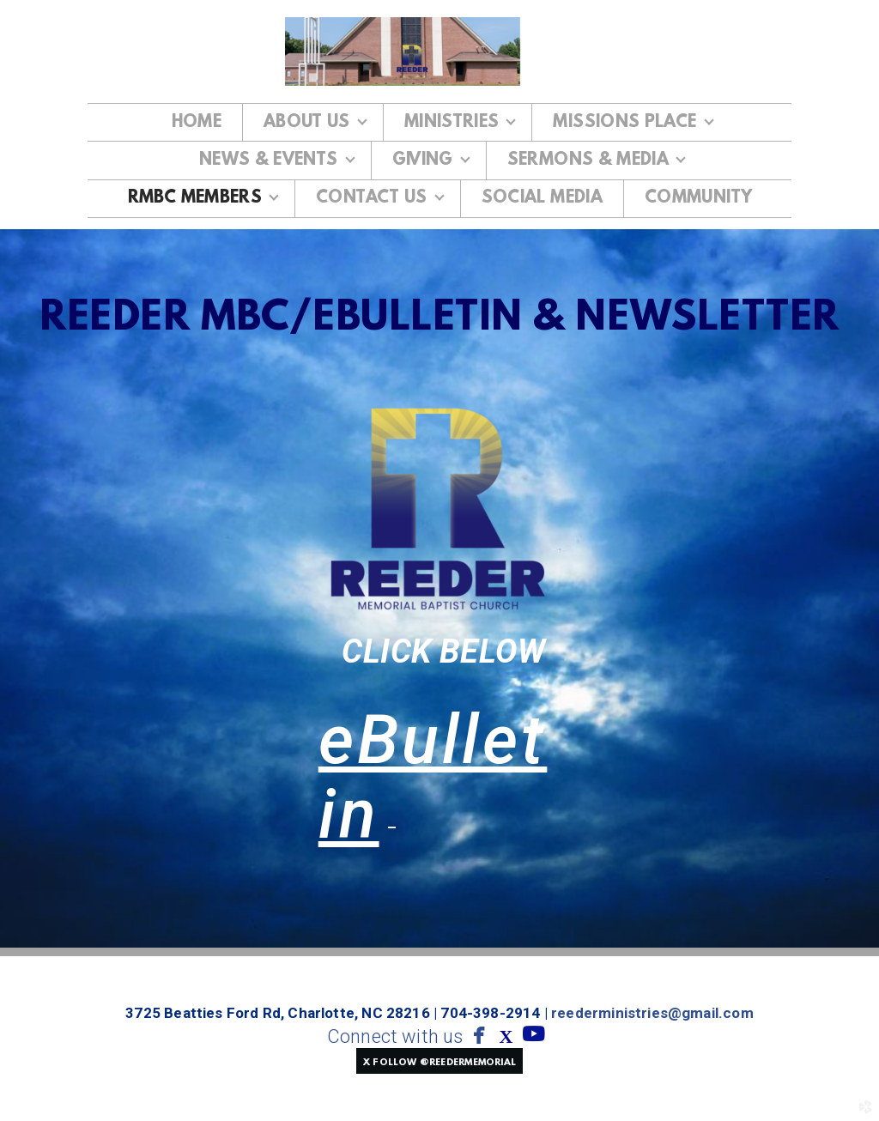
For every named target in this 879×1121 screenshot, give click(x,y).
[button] (439, 1061)
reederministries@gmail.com (652, 1012)
